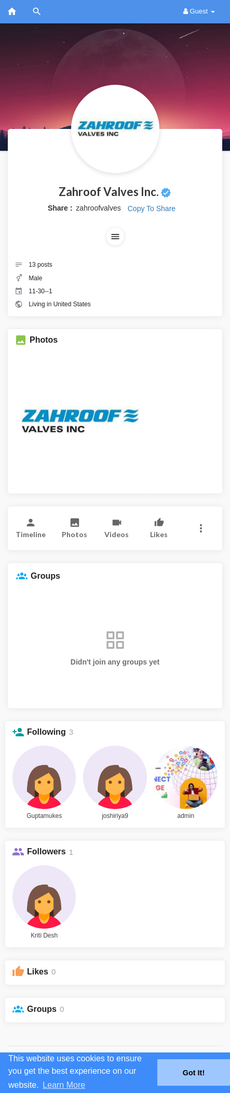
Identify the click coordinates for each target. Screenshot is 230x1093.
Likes (37, 971)
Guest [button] (199, 11)
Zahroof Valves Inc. (109, 192)
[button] (115, 236)
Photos (44, 339)
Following (46, 731)
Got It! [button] (194, 1073)
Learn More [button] (64, 1085)
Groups (42, 1009)
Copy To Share (151, 208)
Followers (46, 851)
